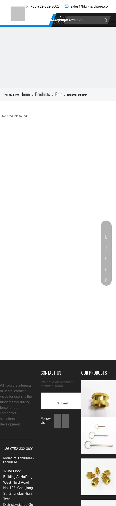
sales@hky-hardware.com (91, 6)
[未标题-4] (58, 85)
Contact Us (64, 20)
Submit (62, 403)
